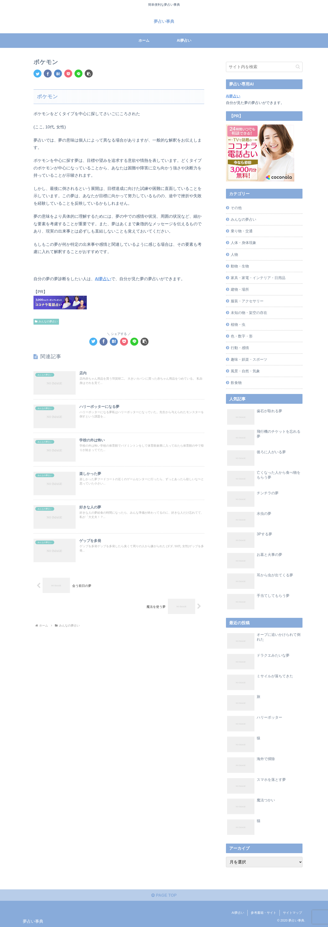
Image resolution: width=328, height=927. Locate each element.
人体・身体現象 (243, 243)
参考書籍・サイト (263, 912)
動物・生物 (240, 266)
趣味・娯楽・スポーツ (249, 359)
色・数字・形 (242, 336)
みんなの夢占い (46, 321)
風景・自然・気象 (245, 371)
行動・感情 (240, 348)
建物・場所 (240, 289)
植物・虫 (238, 324)
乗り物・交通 (242, 231)
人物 (234, 254)
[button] (89, 74)
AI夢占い (103, 279)
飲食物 (236, 383)
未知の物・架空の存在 (249, 313)
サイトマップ (292, 912)
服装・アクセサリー (247, 301)
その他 (236, 208)
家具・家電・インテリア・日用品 (258, 278)
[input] (264, 67)
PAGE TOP (164, 895)
